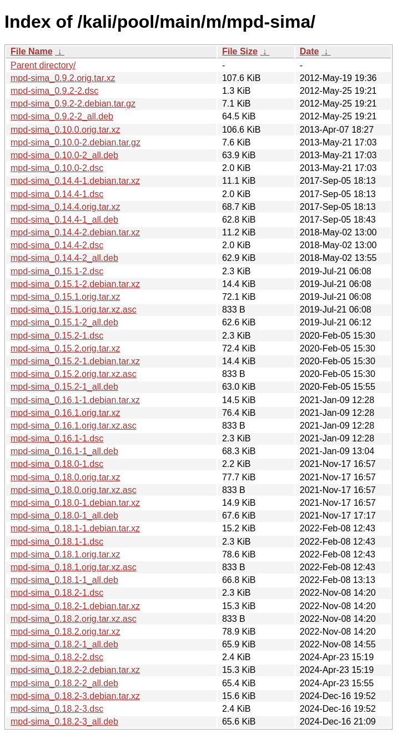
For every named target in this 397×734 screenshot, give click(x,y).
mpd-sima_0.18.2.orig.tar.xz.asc (74, 619)
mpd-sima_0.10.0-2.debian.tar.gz (75, 142)
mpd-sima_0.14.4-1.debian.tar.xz (75, 180)
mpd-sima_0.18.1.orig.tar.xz (65, 554)
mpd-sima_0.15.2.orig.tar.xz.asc (74, 374)
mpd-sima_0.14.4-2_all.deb (64, 258)
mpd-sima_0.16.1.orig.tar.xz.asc (74, 425)
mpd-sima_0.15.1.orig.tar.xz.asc (74, 309)
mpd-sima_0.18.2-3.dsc (57, 708)
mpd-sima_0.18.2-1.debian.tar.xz (75, 606)
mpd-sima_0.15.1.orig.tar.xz (65, 296)
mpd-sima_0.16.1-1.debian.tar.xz (75, 400)
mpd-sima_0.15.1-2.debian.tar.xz (75, 284)
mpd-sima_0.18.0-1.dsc (57, 464)
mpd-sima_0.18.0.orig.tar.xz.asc (74, 490)
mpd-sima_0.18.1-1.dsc (57, 541)
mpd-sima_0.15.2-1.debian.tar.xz (75, 361)
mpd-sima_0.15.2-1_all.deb (64, 386)
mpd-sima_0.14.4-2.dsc (57, 245)
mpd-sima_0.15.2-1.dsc (57, 335)
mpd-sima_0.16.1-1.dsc (57, 438)
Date (309, 51)
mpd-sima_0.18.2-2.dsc (57, 657)
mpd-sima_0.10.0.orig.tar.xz (65, 129)
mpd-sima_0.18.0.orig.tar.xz (65, 477)
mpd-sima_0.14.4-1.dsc (57, 194)
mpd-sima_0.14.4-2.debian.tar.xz (75, 232)
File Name (32, 51)
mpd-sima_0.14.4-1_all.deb (64, 219)
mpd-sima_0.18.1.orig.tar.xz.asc (74, 567)
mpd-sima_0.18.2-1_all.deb (64, 644)
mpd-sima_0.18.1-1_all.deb (64, 580)
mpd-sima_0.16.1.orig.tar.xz (65, 413)
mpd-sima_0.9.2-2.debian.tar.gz (73, 103)
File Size (240, 51)
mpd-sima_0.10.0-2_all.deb (64, 155)
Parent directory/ (43, 65)
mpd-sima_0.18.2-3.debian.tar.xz (75, 696)
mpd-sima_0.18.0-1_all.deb (64, 515)
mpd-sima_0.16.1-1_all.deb (64, 451)
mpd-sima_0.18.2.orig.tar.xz (65, 631)
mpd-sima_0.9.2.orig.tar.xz (63, 78)
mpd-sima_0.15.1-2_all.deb (64, 322)
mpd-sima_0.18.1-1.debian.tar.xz (75, 528)
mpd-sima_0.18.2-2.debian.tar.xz (75, 670)
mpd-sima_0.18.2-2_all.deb (64, 683)
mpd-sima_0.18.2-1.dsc (57, 592)
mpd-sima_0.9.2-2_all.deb (62, 116)
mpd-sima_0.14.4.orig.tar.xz (65, 207)
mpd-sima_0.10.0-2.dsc (57, 168)
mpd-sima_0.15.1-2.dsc (57, 271)
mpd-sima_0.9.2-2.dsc (54, 90)
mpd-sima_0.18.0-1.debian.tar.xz (75, 502)
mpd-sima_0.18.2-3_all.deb (64, 721)
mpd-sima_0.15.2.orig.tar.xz (65, 348)
